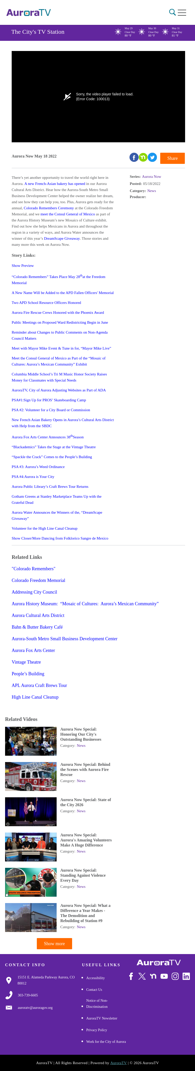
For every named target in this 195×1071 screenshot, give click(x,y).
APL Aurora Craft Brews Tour (39, 685)
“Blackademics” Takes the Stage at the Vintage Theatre (54, 447)
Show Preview (23, 266)
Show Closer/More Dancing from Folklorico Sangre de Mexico (60, 538)
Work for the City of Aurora (106, 1042)
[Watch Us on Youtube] (164, 976)
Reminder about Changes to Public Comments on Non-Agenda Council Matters (60, 335)
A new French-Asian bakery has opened (54, 184)
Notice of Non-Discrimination (97, 1004)
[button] (172, 12)
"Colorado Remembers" (33, 568)
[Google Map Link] (50, 980)
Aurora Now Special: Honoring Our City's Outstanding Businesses (80, 734)
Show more (54, 943)
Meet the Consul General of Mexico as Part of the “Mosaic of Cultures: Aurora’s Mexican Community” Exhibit (58, 361)
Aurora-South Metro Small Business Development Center (64, 638)
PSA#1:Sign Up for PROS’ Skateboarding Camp (49, 400)
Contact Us (94, 990)
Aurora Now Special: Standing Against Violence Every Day (83, 875)
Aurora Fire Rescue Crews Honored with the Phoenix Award (58, 312)
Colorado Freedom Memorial (38, 580)
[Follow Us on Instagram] (175, 976)
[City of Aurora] (159, 962)
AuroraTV (118, 1063)
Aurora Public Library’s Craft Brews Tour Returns (50, 487)
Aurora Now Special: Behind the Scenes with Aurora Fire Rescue (85, 769)
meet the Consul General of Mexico (67, 214)
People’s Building (28, 673)
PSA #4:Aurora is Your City (33, 477)
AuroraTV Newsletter (101, 1018)
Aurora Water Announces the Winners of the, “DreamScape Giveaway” (57, 515)
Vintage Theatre (26, 662)
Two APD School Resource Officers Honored (46, 303)
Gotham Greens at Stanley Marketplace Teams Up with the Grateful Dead (57, 499)
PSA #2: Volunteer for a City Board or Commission (51, 410)
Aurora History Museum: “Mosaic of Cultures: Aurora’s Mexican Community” (85, 603)
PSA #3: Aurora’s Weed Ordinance (38, 467)
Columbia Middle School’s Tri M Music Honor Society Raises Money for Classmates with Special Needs (59, 377)
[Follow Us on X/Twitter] (142, 976)
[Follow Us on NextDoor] (153, 976)
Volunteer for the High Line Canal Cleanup (44, 528)
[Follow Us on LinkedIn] (186, 976)
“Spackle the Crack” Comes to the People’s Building (52, 457)
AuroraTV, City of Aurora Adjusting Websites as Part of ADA (59, 390)
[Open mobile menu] (182, 13)
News (151, 191)
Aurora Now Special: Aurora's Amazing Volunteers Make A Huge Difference (86, 840)
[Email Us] (35, 1008)
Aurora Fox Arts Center (33, 650)
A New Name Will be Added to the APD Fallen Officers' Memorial (63, 293)
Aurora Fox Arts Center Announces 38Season (48, 436)
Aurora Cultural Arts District (38, 615)
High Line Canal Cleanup (35, 697)
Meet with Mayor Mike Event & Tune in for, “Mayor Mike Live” (61, 348)
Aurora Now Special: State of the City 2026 (85, 802)
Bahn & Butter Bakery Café (37, 627)
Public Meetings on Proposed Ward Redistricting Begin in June (60, 322)
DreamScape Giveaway (62, 238)
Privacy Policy (96, 1030)
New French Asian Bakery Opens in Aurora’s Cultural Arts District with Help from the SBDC (63, 423)
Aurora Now (151, 177)
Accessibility (95, 978)
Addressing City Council (34, 592)
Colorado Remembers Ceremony (49, 208)
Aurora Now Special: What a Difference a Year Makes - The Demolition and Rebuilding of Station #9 (85, 913)
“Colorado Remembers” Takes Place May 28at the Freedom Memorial (58, 279)
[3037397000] (28, 995)
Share (172, 158)
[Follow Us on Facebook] (131, 976)
